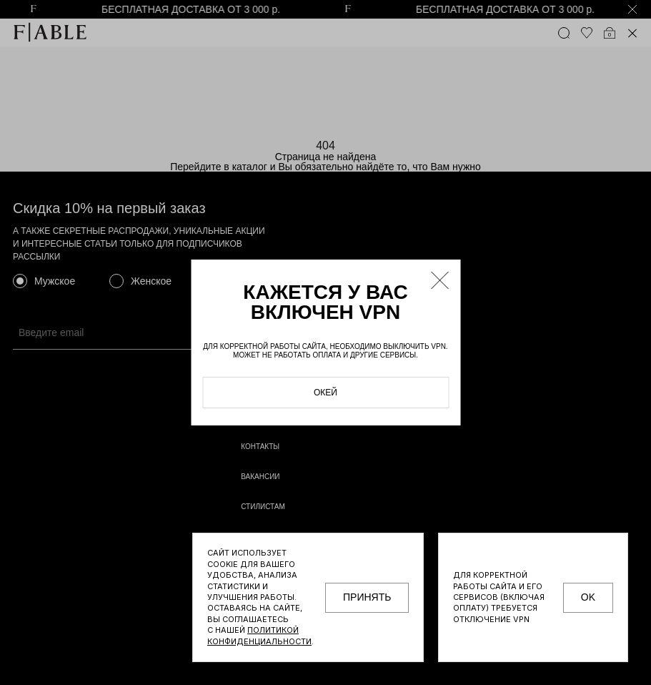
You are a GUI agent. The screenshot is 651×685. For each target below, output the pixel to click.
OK (588, 597)
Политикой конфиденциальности (259, 635)
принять (367, 597)
